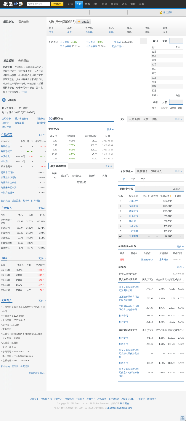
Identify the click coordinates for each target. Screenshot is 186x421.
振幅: (111, 32)
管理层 (15, 366)
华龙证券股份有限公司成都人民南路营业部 (129, 353)
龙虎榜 (5, 122)
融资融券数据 (58, 166)
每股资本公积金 (9, 182)
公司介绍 (140, 399)
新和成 (132, 221)
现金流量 (16, 200)
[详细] (24, 91)
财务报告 (35, 200)
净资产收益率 (7, 192)
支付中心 (58, 399)
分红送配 (19, 122)
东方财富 (163, 259)
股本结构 (5, 366)
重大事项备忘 (21, 118)
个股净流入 (126, 171)
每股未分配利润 (9, 187)
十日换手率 (91, 46)
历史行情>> (118, 46)
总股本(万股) (7, 172)
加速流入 (156, 171)
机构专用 (123, 315)
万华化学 (133, 201)
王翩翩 (144, 259)
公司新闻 (134, 119)
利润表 (26, 200)
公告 (146, 119)
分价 (164, 102)
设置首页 (34, 399)
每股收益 (5, 146)
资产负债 (5, 200)
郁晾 (150, 259)
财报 (155, 119)
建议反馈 (167, 12)
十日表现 (90, 42)
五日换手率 (65, 46)
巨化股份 (133, 216)
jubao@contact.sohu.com (119, 408)
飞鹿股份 (54, 22)
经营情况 (24, 366)
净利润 (4, 161)
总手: (69, 32)
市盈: (51, 32)
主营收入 (5, 156)
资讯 (122, 119)
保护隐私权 (114, 399)
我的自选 (23, 21)
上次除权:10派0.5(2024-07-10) (20, 112)
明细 (155, 102)
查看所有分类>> (37, 373)
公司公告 (6, 118)
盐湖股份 (133, 211)
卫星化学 (133, 226)
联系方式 (101, 399)
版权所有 (124, 403)
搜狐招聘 (69, 399)
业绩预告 (41, 122)
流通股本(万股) (8, 177)
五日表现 (64, 42)
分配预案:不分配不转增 (16, 108)
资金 (164, 41)
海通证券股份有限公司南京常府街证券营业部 (129, 372)
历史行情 (6, 126)
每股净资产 (6, 151)
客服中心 (90, 399)
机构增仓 (142, 171)
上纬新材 (133, 231)
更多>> (42, 134)
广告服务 (80, 399)
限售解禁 (41, 118)
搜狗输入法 (46, 399)
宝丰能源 (133, 206)
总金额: (89, 32)
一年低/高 (116, 42)
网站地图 (151, 399)
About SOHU (127, 399)
